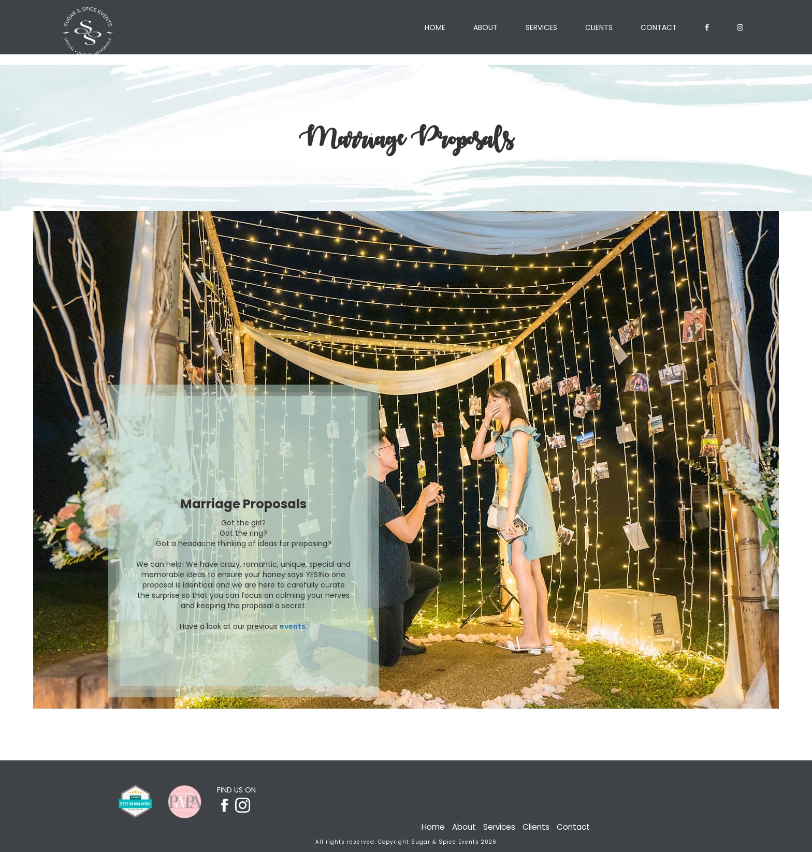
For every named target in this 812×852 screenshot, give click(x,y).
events (293, 626)
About (485, 27)
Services (541, 27)
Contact (659, 27)
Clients (599, 27)
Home (435, 27)
